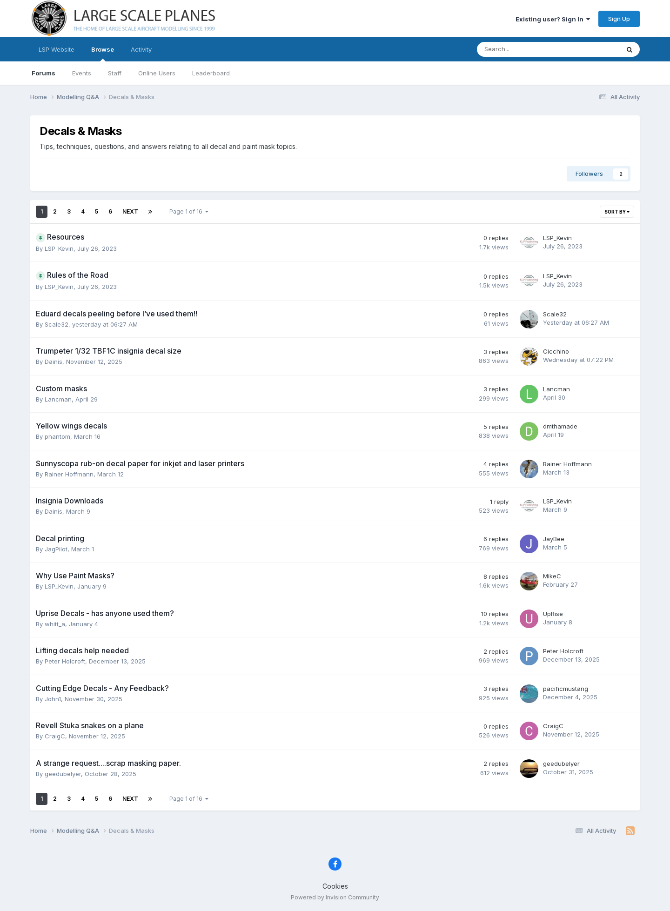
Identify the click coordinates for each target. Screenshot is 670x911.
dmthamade (560, 426)
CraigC (55, 736)
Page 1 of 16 (188, 211)
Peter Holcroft (65, 661)
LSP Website (56, 49)
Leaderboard (211, 73)
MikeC (552, 576)
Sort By (617, 211)
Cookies (335, 886)
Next (130, 211)
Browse (102, 53)
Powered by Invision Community (335, 897)
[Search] (523, 49)
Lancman (58, 399)
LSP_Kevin (59, 248)
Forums (43, 73)
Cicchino (556, 351)
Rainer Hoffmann (69, 474)
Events (81, 73)
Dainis (53, 361)
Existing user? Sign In (553, 19)
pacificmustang (565, 688)
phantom (57, 436)
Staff (114, 73)
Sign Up (619, 18)
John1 (53, 699)
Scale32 (56, 324)
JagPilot (56, 549)
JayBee (553, 539)
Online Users (156, 73)
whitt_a (55, 624)
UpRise (553, 613)
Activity (141, 49)
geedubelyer (63, 773)
